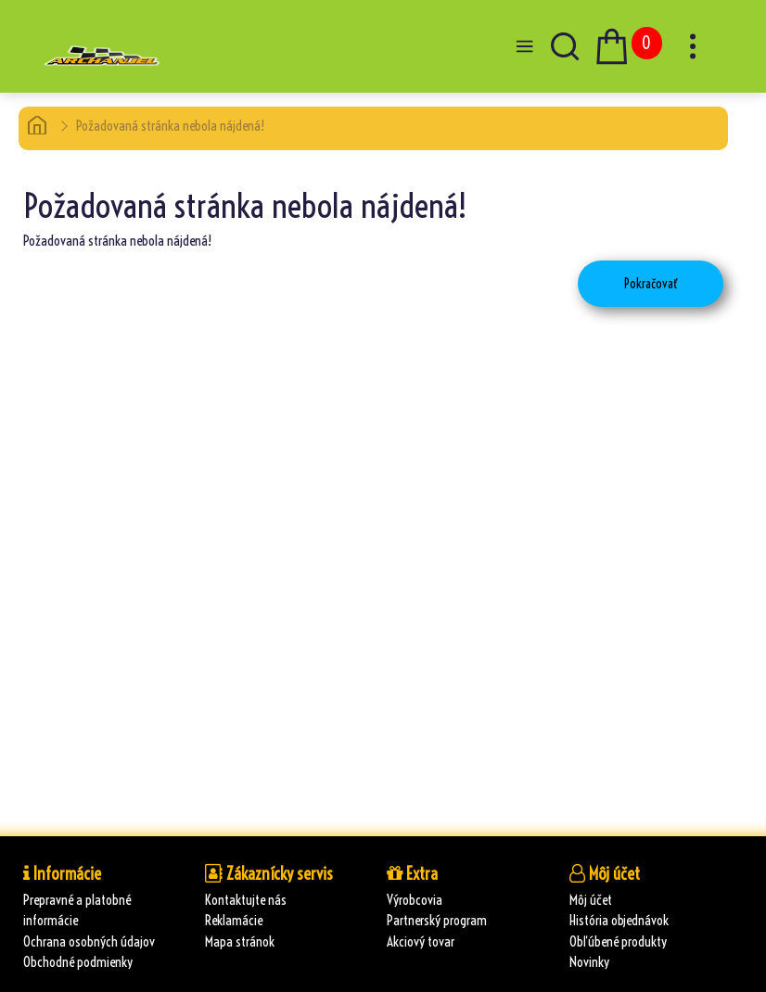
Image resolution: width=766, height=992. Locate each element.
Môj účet (590, 900)
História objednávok (619, 920)
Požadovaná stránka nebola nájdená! (170, 125)
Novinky (589, 962)
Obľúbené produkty (618, 941)
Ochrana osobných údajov (89, 941)
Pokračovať (650, 283)
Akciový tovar (420, 941)
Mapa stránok (239, 941)
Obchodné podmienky (78, 962)
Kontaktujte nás (246, 900)
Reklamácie (233, 920)
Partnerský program (437, 920)
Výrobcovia (414, 900)
